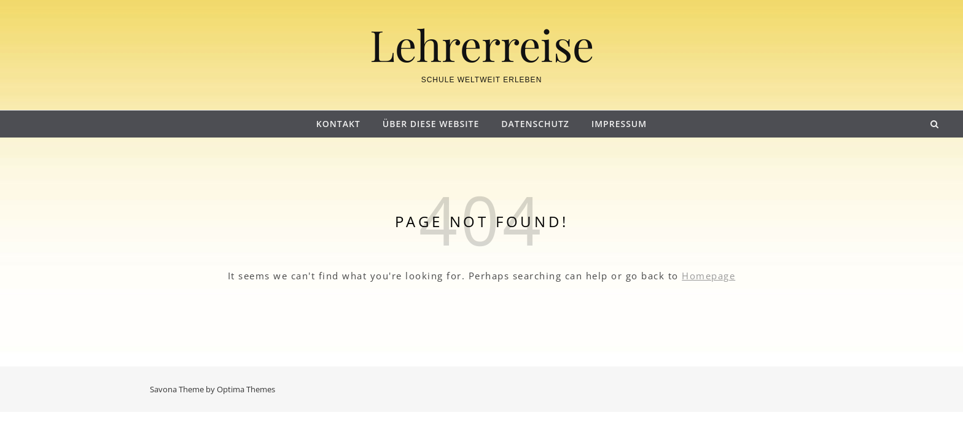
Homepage (708, 275)
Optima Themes (246, 389)
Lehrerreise (482, 44)
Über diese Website (431, 124)
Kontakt (338, 124)
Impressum (619, 124)
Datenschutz (535, 124)
